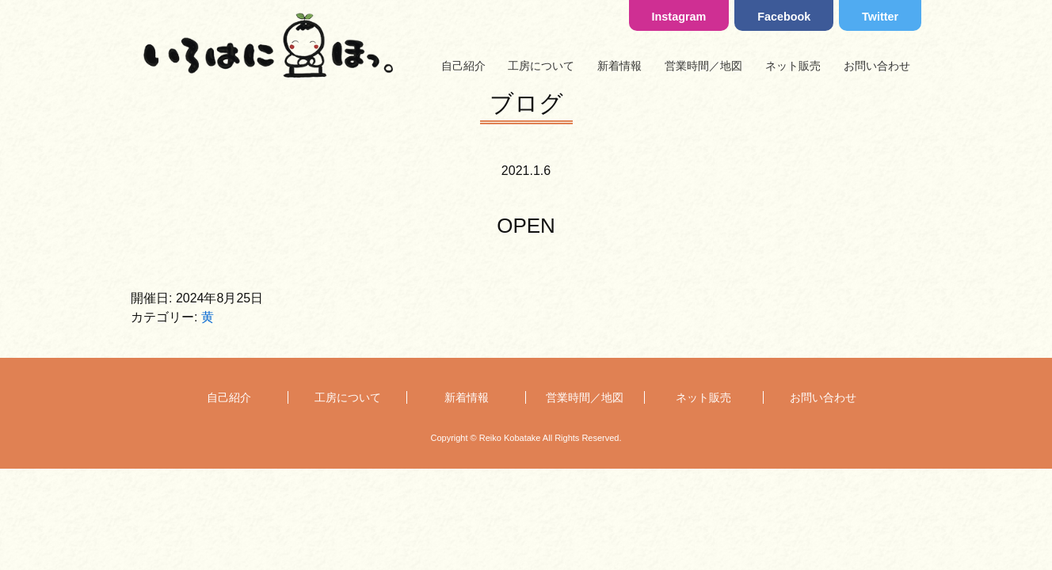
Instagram (679, 16)
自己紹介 (463, 65)
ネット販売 (793, 65)
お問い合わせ (877, 65)
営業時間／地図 (703, 65)
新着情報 (619, 65)
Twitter (880, 16)
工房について (541, 65)
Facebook (783, 16)
